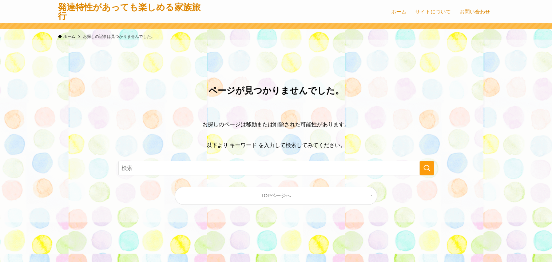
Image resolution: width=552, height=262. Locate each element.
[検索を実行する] (427, 168)
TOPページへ (276, 195)
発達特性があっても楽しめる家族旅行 (129, 11)
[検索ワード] (276, 168)
